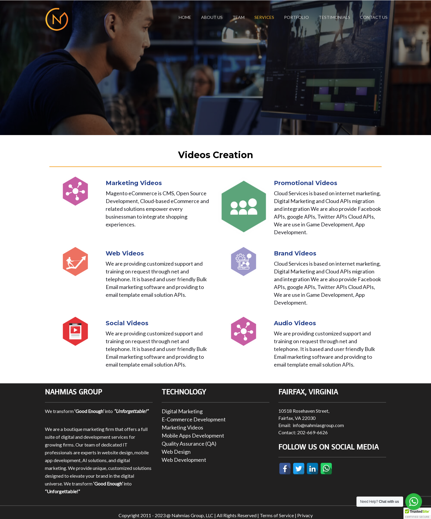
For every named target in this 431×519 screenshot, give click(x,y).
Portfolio (296, 17)
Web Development (184, 459)
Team (239, 17)
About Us (212, 17)
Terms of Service (277, 515)
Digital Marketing (182, 411)
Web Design (176, 451)
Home (185, 17)
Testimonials (334, 17)
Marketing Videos (182, 427)
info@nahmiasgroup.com (318, 425)
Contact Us (374, 17)
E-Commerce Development (194, 419)
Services (264, 17)
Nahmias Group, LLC (192, 515)
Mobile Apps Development (193, 435)
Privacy (305, 515)
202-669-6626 (312, 432)
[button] (417, 513)
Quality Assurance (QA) (189, 443)
